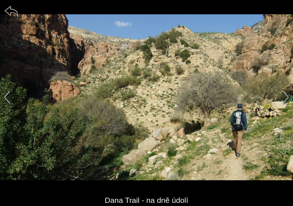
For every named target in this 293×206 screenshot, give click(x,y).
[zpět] (11, 11)
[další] (286, 97)
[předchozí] (7, 97)
